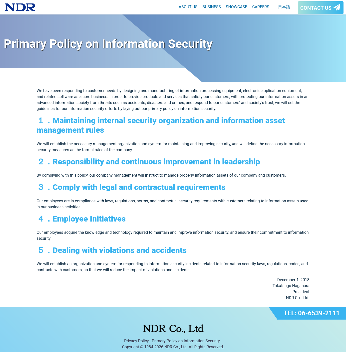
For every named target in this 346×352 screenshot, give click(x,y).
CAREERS (260, 6)
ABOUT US (188, 6)
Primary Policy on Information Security (186, 341)
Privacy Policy (136, 341)
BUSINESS (211, 6)
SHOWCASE (236, 6)
